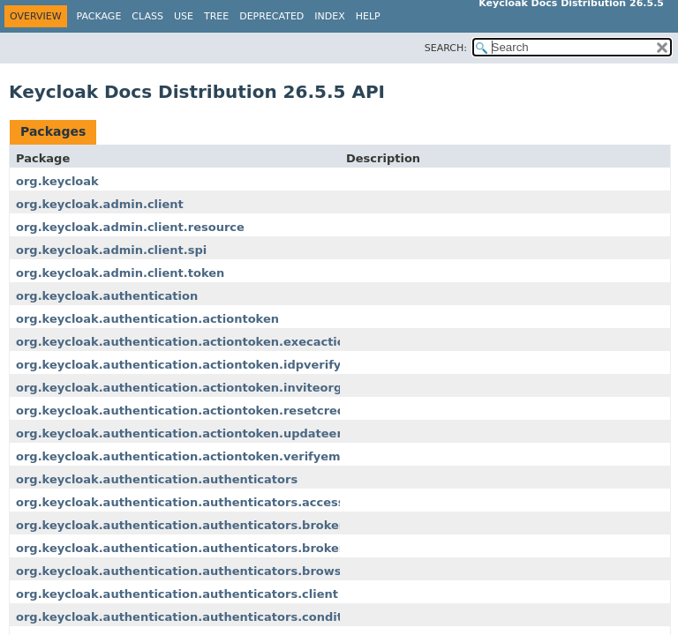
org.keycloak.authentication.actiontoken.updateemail (190, 433)
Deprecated (271, 16)
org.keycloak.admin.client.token (120, 273)
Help (368, 16)
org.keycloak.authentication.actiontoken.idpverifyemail (196, 364)
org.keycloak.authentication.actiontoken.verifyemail (186, 456)
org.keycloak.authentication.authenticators (157, 479)
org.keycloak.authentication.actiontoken (147, 318)
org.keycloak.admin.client (100, 204)
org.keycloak (57, 181)
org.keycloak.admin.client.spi (111, 250)
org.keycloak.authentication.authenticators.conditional (195, 617)
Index (329, 16)
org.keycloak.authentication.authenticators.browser (185, 571)
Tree (216, 16)
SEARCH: (446, 48)
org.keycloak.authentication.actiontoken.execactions (188, 341)
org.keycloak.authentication (107, 296)
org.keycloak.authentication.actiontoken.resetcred (180, 410)
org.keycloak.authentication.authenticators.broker (180, 525)
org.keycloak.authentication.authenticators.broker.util (192, 548)
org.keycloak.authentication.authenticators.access (180, 502)
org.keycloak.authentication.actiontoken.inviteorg (179, 387)
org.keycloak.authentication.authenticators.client (177, 594)
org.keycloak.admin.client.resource (130, 227)
